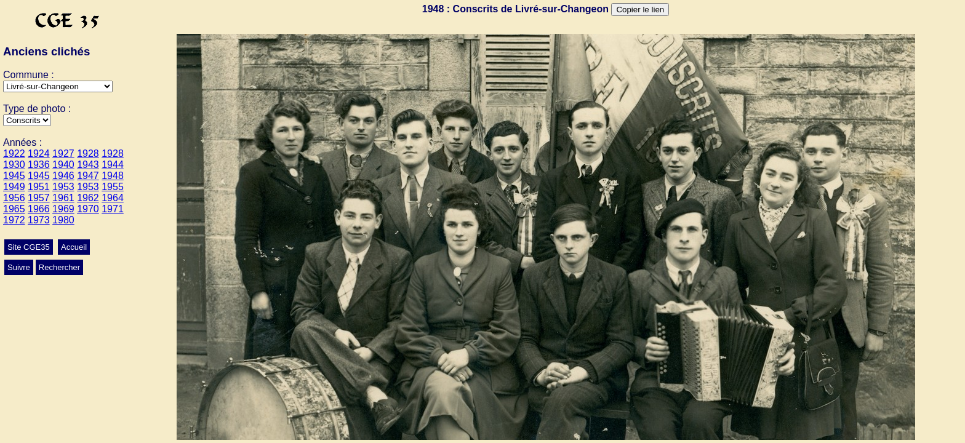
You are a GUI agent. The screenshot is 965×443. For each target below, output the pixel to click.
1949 (14, 187)
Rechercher (59, 267)
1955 (113, 187)
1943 (88, 164)
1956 (14, 198)
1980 (63, 220)
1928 (88, 153)
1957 (39, 198)
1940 (63, 164)
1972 (14, 220)
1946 (63, 175)
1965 (14, 209)
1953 (63, 187)
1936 (39, 164)
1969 (63, 209)
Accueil (74, 247)
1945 (14, 175)
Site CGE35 (28, 247)
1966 (39, 209)
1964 (113, 198)
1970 (88, 209)
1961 (63, 198)
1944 (113, 164)
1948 (113, 175)
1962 (88, 198)
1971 (113, 209)
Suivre (18, 267)
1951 (39, 187)
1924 (39, 153)
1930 (14, 164)
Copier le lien (640, 9)
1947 (88, 175)
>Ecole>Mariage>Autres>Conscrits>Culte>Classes (27, 120)
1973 (39, 220)
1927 (63, 153)
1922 (14, 153)
